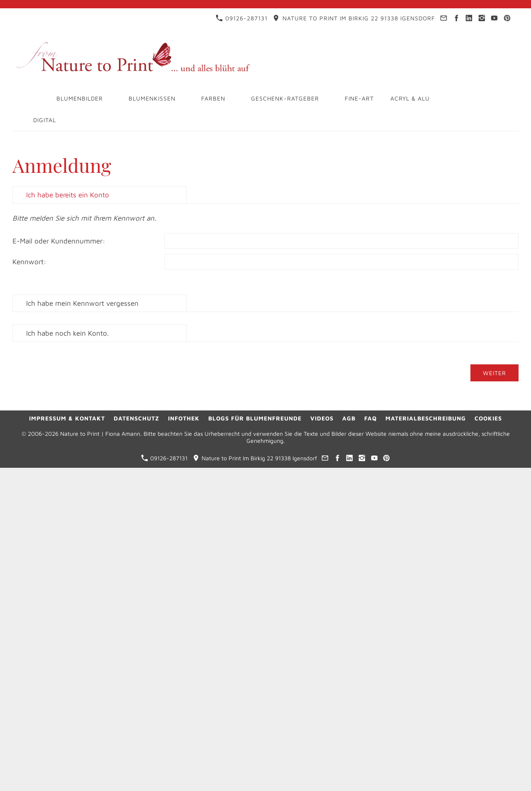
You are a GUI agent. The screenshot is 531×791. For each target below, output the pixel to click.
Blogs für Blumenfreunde (255, 418)
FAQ (370, 418)
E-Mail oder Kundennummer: (58, 241)
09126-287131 (242, 18)
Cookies (488, 418)
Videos (322, 418)
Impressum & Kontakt (67, 418)
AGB (349, 418)
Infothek (184, 418)
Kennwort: (29, 262)
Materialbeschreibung (425, 418)
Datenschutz (136, 418)
